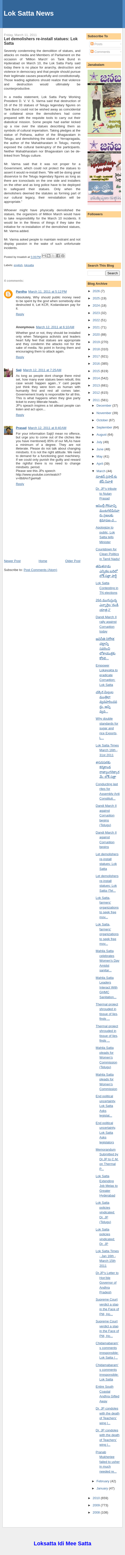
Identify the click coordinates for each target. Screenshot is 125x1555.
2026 (97, 291)
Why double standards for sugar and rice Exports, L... (107, 728)
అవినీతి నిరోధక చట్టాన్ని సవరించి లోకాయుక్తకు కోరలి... (106, 648)
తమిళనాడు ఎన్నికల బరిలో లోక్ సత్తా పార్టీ (107, 571)
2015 (97, 371)
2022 (97, 320)
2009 (97, 1505)
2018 (97, 349)
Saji (19, 370)
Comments (100, 52)
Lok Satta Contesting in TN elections (107, 588)
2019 (97, 342)
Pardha (21, 291)
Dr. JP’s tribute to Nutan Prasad (106, 493)
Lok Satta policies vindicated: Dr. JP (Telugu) (105, 1212)
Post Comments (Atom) (40, 570)
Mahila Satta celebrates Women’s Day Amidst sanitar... (107, 960)
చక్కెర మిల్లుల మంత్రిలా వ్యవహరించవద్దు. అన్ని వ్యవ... (106, 701)
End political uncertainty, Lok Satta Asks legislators (106, 1132)
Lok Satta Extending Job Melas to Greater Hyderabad (107, 1185)
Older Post (72, 561)
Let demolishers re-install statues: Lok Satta (41, 40)
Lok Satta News (29, 13)
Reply (20, 314)
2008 (97, 1512)
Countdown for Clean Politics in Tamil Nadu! (108, 554)
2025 (97, 298)
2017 (97, 356)
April (100, 463)
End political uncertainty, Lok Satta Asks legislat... (106, 1105)
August (101, 434)
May (99, 456)
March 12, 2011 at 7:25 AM (42, 370)
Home (43, 561)
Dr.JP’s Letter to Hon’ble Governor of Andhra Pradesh (107, 1282)
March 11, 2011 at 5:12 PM (47, 291)
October (102, 420)
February (103, 1481)
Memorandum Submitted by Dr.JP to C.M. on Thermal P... (107, 1159)
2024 (97, 305)
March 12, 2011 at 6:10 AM (55, 327)
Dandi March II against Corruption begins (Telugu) (106, 815)
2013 (97, 385)
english (18, 265)
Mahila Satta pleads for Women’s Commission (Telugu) (106, 1057)
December (104, 405)
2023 (97, 313)
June (100, 449)
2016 (97, 363)
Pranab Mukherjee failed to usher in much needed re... (108, 1461)
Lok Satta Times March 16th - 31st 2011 (107, 750)
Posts (96, 44)
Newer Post (12, 561)
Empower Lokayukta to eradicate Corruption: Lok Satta (107, 675)
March (101, 471)
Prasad (21, 428)
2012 (97, 392)
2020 (97, 334)
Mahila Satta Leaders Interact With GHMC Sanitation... (107, 987)
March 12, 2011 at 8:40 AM (47, 428)
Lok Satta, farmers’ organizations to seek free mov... (107, 907)
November (104, 413)
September (104, 427)
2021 (97, 327)
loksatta (29, 265)
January (102, 1488)
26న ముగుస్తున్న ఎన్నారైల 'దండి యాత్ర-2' (107, 605)
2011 (97, 400)
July (99, 442)
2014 (97, 378)
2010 (97, 1498)
